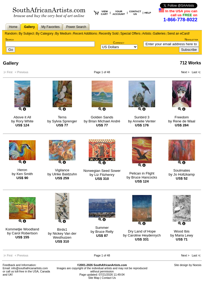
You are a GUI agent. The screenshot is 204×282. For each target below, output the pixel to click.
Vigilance (62, 170)
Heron (22, 170)
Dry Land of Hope (142, 231)
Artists (146, 33)
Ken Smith (24, 174)
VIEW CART (104, 12)
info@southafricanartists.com (29, 268)
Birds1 (62, 229)
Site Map (93, 277)
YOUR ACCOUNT (119, 12)
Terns (62, 117)
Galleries (159, 33)
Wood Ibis (181, 231)
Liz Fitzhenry (104, 175)
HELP (147, 12)
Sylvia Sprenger (64, 121)
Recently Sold (108, 33)
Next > (185, 72)
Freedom (182, 117)
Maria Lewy (184, 235)
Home (13, 27)
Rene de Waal (184, 121)
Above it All (22, 117)
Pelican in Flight (141, 173)
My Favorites (50, 27)
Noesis (197, 265)
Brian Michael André (104, 121)
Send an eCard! (178, 33)
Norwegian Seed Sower (102, 171)
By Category (44, 33)
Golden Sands (102, 117)
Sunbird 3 (141, 117)
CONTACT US (135, 12)
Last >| (195, 72)
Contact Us (109, 277)
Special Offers (130, 33)
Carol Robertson (24, 233)
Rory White (24, 121)
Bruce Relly (104, 232)
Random (11, 33)
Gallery (29, 27)
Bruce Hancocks (144, 177)
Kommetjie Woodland (22, 229)
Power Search (76, 27)
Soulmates (181, 170)
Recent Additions (85, 33)
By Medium (63, 33)
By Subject (26, 33)
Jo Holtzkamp (184, 174)
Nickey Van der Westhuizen (64, 235)
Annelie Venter (144, 121)
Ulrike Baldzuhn (64, 174)
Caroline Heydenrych (144, 235)
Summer (102, 228)
